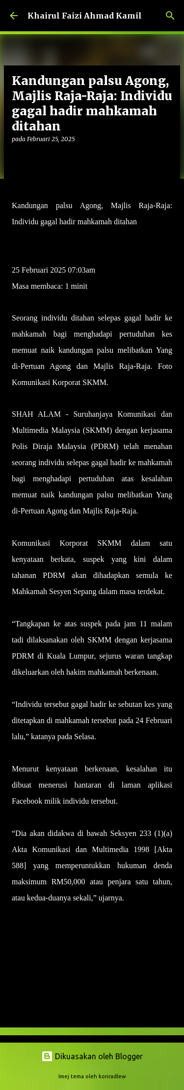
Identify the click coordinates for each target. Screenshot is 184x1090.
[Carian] (170, 15)
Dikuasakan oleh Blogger (92, 1056)
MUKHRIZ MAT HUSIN (52, 238)
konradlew (112, 1076)
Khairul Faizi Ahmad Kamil (84, 16)
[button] (18, 159)
